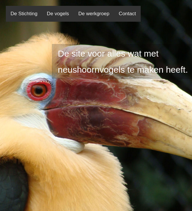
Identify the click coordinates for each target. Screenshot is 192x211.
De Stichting (24, 13)
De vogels (58, 13)
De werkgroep (93, 13)
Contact (127, 13)
